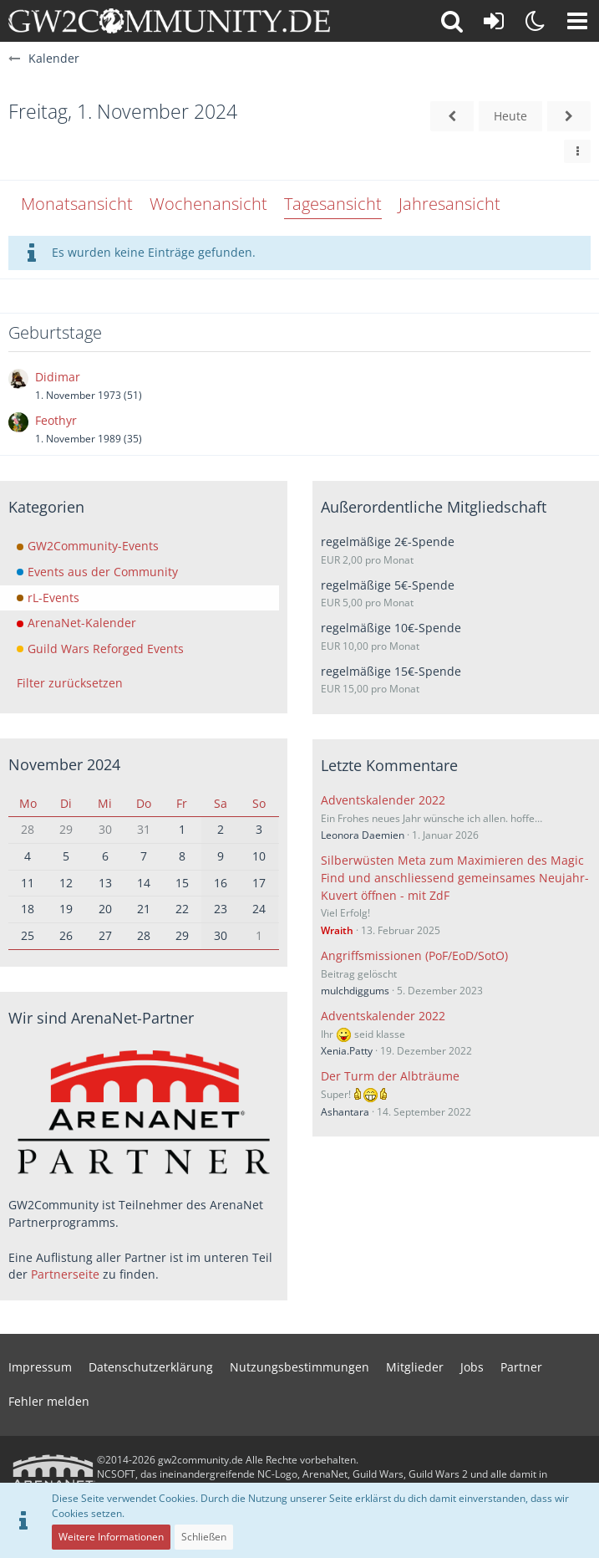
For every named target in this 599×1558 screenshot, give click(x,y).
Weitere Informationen (111, 1537)
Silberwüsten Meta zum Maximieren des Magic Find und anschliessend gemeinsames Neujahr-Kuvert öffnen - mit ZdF (455, 877)
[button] (577, 21)
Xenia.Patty (347, 1051)
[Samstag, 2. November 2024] (569, 116)
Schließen (203, 1537)
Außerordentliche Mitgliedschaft (433, 507)
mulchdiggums (355, 990)
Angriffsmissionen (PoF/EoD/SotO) (414, 955)
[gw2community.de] (169, 21)
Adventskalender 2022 (383, 800)
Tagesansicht (333, 203)
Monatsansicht (77, 203)
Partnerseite (65, 1274)
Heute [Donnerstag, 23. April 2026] (510, 116)
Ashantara (345, 1112)
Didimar (57, 377)
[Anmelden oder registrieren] (493, 21)
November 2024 (64, 764)
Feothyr (56, 420)
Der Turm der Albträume (390, 1076)
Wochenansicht (208, 203)
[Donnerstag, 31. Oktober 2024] (452, 116)
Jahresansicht (449, 203)
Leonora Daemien (362, 835)
